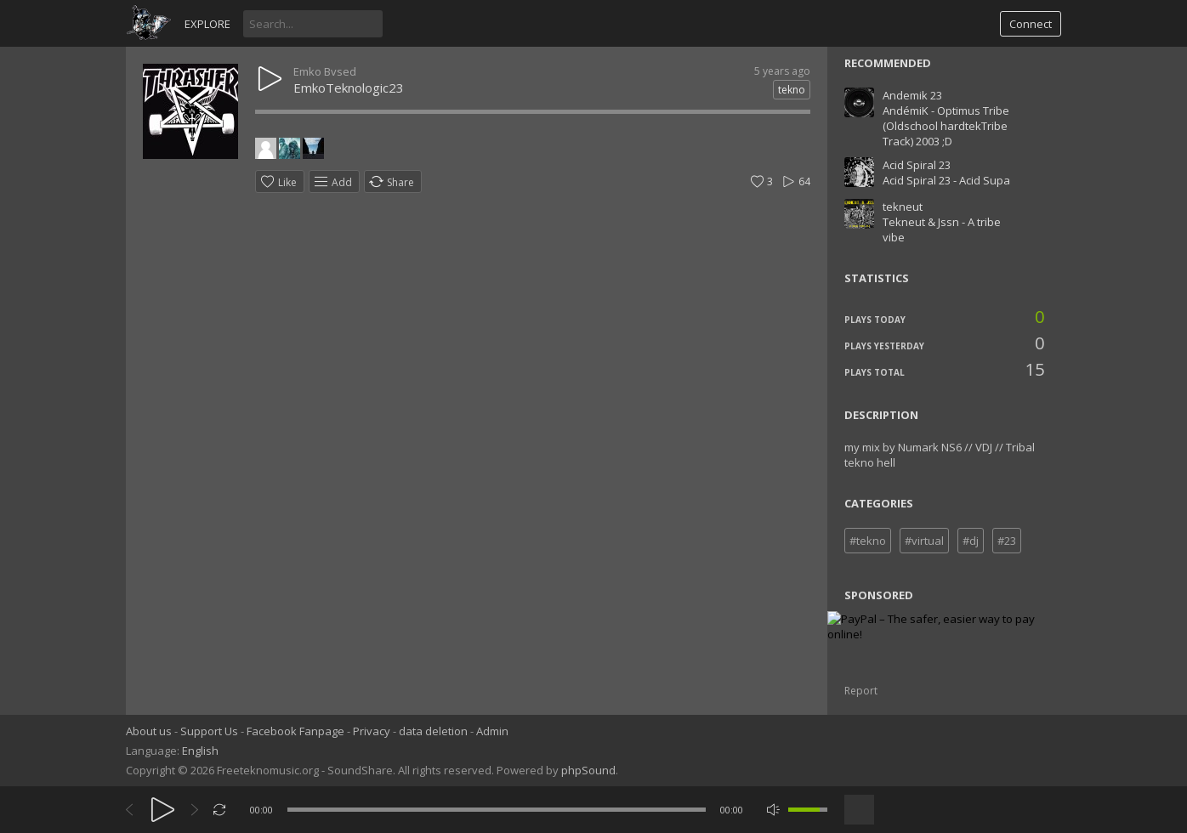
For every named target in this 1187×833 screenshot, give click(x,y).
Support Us (209, 731)
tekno (791, 89)
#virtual (924, 540)
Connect (1030, 23)
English (200, 750)
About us (149, 731)
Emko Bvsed (324, 71)
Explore (207, 23)
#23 (1006, 540)
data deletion (433, 731)
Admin (492, 731)
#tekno (867, 540)
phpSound (588, 770)
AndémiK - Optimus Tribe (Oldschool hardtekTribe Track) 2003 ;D (946, 126)
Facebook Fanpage (295, 731)
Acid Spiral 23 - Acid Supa (946, 180)
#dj (971, 540)
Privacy (371, 731)
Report (860, 690)
